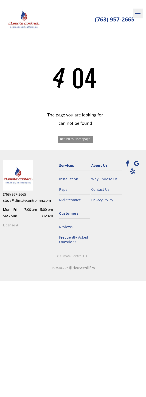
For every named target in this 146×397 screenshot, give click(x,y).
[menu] (138, 13)
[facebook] (127, 164)
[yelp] (132, 172)
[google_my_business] (136, 164)
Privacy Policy (102, 200)
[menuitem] (74, 165)
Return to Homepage (75, 139)
